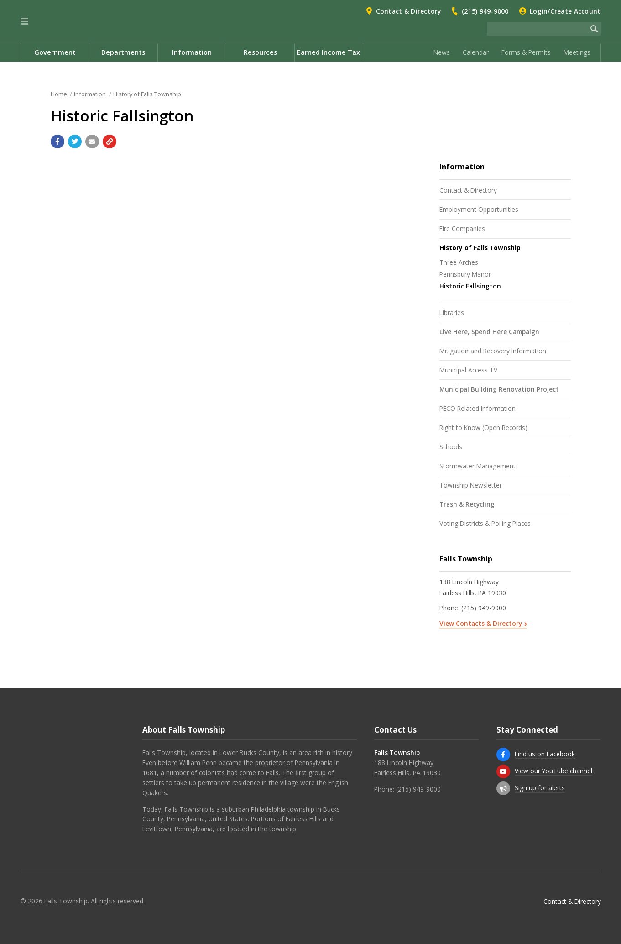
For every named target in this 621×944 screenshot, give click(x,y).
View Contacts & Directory (480, 623)
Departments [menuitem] (123, 52)
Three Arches (458, 262)
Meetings (577, 52)
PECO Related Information (477, 408)
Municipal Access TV (468, 370)
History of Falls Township (147, 94)
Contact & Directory (408, 11)
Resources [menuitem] (260, 52)
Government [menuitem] (55, 52)
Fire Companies (462, 228)
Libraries (451, 312)
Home (59, 94)
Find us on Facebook (545, 754)
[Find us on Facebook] (503, 754)
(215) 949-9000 (485, 11)
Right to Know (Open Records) (483, 427)
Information (90, 94)
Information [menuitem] (192, 52)
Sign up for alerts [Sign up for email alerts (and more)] (540, 787)
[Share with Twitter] (75, 141)
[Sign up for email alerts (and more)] (503, 788)
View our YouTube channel (553, 770)
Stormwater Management (477, 466)
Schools (450, 446)
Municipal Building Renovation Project (499, 389)
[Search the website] (537, 29)
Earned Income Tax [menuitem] (328, 52)
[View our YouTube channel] (503, 771)
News (441, 52)
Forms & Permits (526, 52)
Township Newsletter (470, 485)
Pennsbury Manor (465, 274)
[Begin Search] (594, 29)
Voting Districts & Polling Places (485, 523)
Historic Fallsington (470, 286)
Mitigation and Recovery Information (492, 350)
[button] (24, 21)
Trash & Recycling (467, 504)
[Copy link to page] (109, 141)
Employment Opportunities (478, 209)
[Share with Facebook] (57, 141)
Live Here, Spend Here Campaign (489, 331)
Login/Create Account (565, 11)
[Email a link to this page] (92, 141)
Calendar (476, 52)
